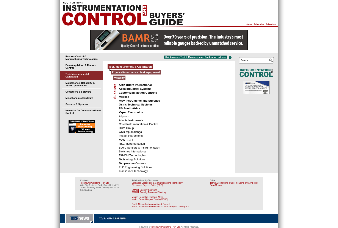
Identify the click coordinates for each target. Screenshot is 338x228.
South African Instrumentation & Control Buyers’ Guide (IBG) (160, 206)
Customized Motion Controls (138, 92)
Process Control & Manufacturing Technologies (82, 57)
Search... (245, 60)
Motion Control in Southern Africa (147, 197)
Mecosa (124, 96)
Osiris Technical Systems (136, 104)
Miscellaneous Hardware (79, 98)
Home (249, 24)
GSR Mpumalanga (130, 131)
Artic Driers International (135, 85)
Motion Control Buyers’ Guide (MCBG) (150, 199)
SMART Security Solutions (144, 190)
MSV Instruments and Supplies (139, 100)
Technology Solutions (132, 159)
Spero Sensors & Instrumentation (139, 147)
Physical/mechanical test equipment (136, 72)
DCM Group (126, 128)
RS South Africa (129, 108)
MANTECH (126, 139)
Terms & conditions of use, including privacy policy (234, 183)
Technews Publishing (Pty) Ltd (94, 183)
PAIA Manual (216, 185)
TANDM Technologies (132, 155)
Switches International (132, 151)
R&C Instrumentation (132, 143)
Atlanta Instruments (131, 120)
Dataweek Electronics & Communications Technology (157, 183)
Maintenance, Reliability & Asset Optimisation (80, 84)
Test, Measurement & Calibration (77, 75)
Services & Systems (77, 104)
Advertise (271, 24)
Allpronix (124, 116)
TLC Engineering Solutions (135, 167)
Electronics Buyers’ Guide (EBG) (147, 185)
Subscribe (259, 24)
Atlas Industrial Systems (135, 88)
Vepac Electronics (131, 112)
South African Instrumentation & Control (151, 204)
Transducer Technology (133, 171)
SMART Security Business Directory (149, 192)
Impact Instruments (131, 135)
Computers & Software (78, 91)
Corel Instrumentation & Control (138, 124)
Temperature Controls (132, 163)
